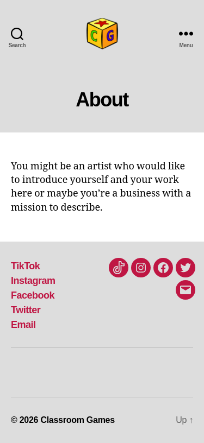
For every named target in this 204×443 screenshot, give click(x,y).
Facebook (32, 295)
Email (23, 324)
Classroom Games (77, 420)
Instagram (33, 280)
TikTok (25, 266)
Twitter (25, 310)
